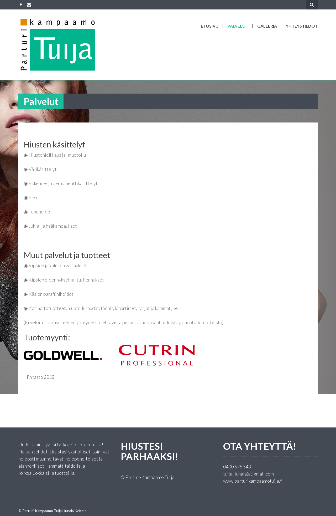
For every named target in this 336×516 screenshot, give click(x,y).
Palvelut (238, 26)
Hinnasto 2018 (39, 377)
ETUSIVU (210, 26)
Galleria (267, 26)
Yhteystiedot (302, 26)
